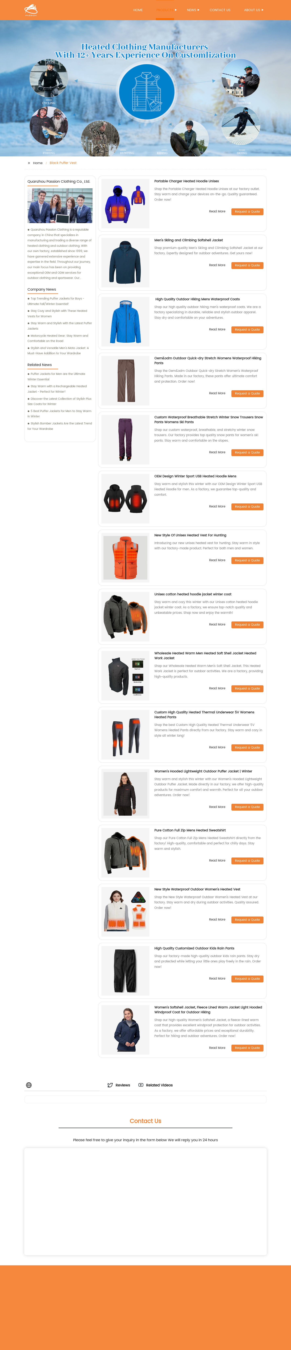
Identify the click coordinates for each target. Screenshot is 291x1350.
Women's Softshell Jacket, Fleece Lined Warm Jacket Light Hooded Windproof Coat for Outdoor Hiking (208, 1010)
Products (165, 10)
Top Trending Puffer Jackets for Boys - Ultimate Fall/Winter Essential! (55, 301)
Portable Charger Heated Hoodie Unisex (186, 181)
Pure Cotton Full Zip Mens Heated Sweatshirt (190, 830)
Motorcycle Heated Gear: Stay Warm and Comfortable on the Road (57, 338)
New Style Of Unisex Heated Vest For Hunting (190, 535)
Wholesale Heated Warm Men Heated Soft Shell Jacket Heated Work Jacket (205, 656)
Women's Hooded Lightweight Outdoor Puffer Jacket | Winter (203, 771)
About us (252, 10)
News (192, 10)
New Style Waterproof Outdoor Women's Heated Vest (197, 889)
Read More (217, 211)
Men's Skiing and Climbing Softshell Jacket (188, 240)
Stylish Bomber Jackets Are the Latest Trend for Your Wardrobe (59, 426)
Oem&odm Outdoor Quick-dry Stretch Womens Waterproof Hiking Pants (207, 361)
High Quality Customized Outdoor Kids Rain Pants (194, 948)
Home (138, 10)
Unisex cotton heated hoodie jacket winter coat (192, 594)
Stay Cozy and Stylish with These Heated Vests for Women (57, 314)
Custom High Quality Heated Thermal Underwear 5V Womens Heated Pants (204, 715)
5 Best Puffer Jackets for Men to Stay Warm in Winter (59, 414)
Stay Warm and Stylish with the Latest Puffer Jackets (59, 326)
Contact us (220, 10)
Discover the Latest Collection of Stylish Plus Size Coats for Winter (59, 402)
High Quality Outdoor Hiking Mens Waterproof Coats (197, 299)
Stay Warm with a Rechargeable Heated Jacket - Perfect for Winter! (57, 389)
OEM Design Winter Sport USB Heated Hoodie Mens (195, 476)
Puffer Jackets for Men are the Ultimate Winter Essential (56, 377)
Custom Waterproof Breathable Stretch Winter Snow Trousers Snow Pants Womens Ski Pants (208, 420)
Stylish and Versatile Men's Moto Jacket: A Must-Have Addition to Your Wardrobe (58, 351)
